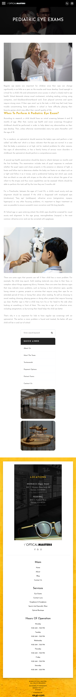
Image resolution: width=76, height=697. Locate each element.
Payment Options (30, 369)
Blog (38, 576)
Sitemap (38, 690)
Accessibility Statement (38, 686)
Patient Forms (29, 376)
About (38, 572)
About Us (27, 348)
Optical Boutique (38, 610)
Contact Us (28, 383)
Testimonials (28, 362)
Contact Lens (38, 598)
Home (38, 567)
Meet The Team (30, 355)
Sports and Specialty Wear (38, 606)
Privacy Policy (38, 688)
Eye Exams (38, 594)
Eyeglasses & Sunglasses (38, 602)
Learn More (38, 408)
